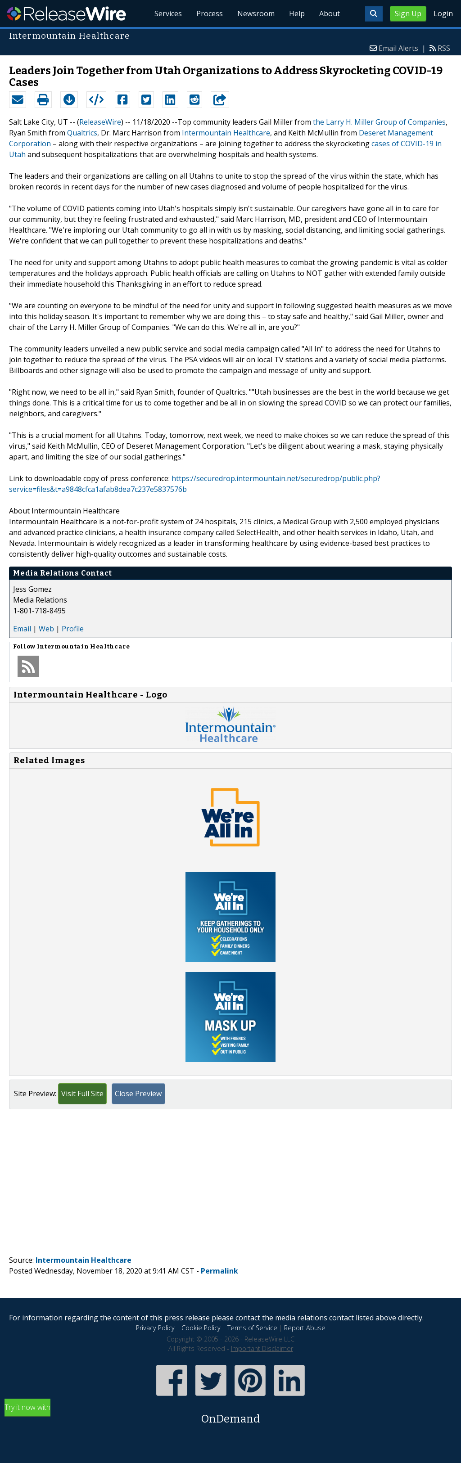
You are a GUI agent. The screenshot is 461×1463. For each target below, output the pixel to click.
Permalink (219, 1271)
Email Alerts (398, 48)
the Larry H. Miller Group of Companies (379, 122)
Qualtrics (82, 133)
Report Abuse (304, 1327)
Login (443, 13)
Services (168, 13)
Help (297, 13)
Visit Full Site (82, 1093)
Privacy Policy (155, 1327)
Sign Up (408, 13)
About (329, 13)
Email (22, 629)
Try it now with (230, 1414)
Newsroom (256, 13)
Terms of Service (252, 1327)
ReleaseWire (66, 14)
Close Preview (138, 1093)
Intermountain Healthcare (226, 133)
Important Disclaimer (262, 1348)
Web (46, 629)
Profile (73, 629)
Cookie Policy (201, 1327)
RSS (444, 48)
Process (209, 13)
